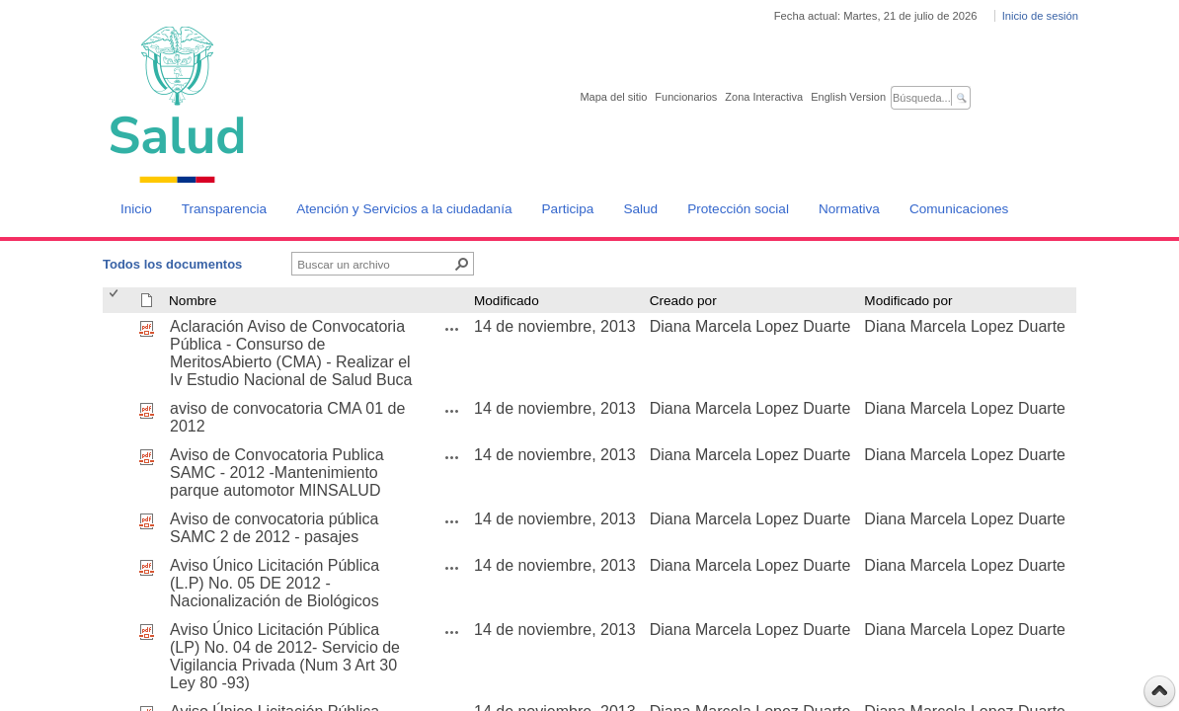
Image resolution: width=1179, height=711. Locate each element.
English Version (848, 97)
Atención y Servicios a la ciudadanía (403, 208)
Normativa (849, 208)
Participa (568, 208)
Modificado (506, 300)
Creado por (683, 300)
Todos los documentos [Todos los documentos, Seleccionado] (172, 264)
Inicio (136, 208)
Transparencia (224, 208)
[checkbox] (115, 300)
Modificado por (908, 300)
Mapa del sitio (613, 97)
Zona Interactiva (764, 97)
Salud (640, 208)
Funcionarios (686, 97)
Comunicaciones (959, 208)
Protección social (738, 208)
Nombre (192, 300)
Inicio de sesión (1040, 16)
